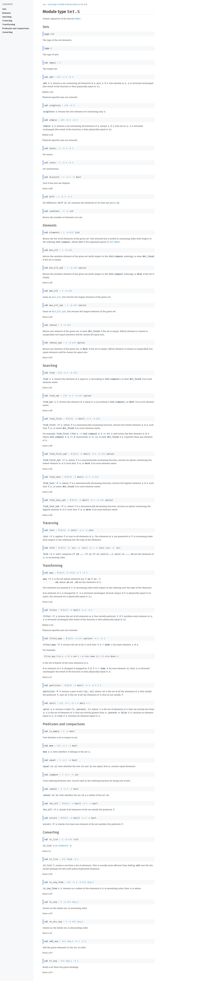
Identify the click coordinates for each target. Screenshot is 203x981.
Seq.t (90, 882)
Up (44, 4)
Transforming (8, 24)
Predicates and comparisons (15, 28)
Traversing (7, 21)
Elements (6, 13)
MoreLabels (72, 4)
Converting (7, 32)
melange (52, 4)
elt (59, 77)
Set (81, 4)
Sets (4, 9)
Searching (6, 17)
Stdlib (61, 4)
